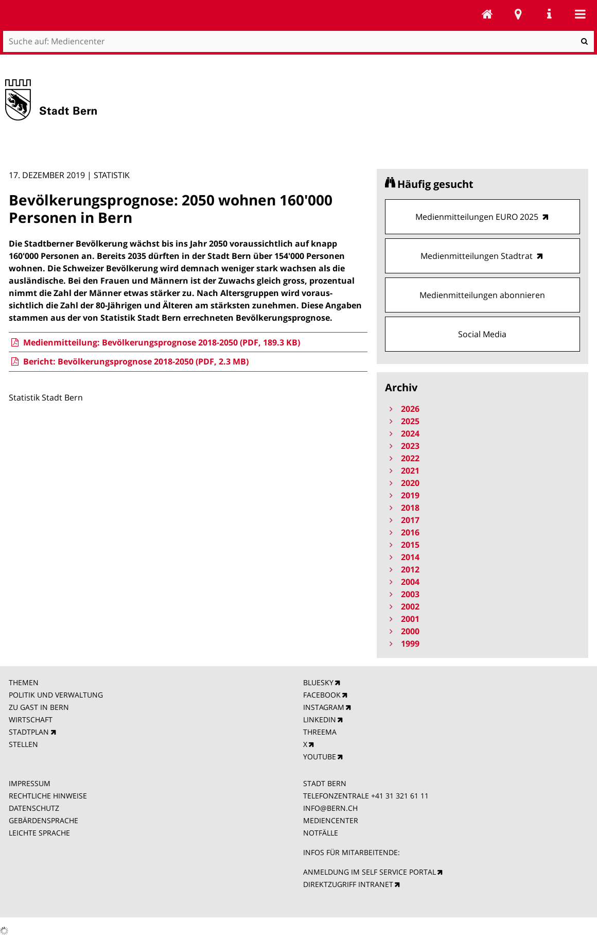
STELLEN (23, 744)
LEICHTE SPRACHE (39, 833)
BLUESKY (318, 682)
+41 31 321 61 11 (400, 796)
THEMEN (24, 682)
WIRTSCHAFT (30, 719)
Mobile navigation (580, 14)
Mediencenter (487, 14)
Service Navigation (549, 14)
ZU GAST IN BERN (39, 707)
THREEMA (320, 732)
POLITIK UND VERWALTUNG (56, 695)
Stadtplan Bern (518, 14)
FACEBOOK (322, 695)
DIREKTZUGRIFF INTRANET (348, 884)
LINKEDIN (319, 719)
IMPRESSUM (29, 783)
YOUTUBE (319, 756)
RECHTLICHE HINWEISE (48, 796)
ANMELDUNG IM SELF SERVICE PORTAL (369, 872)
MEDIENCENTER (330, 820)
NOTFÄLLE (320, 833)
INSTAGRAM (323, 707)
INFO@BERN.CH (330, 808)
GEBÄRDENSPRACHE (43, 820)
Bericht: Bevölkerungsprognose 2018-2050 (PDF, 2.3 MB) (128, 361)
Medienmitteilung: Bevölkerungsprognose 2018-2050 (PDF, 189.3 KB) (154, 342)
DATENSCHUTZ (34, 808)
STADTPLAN (29, 732)
